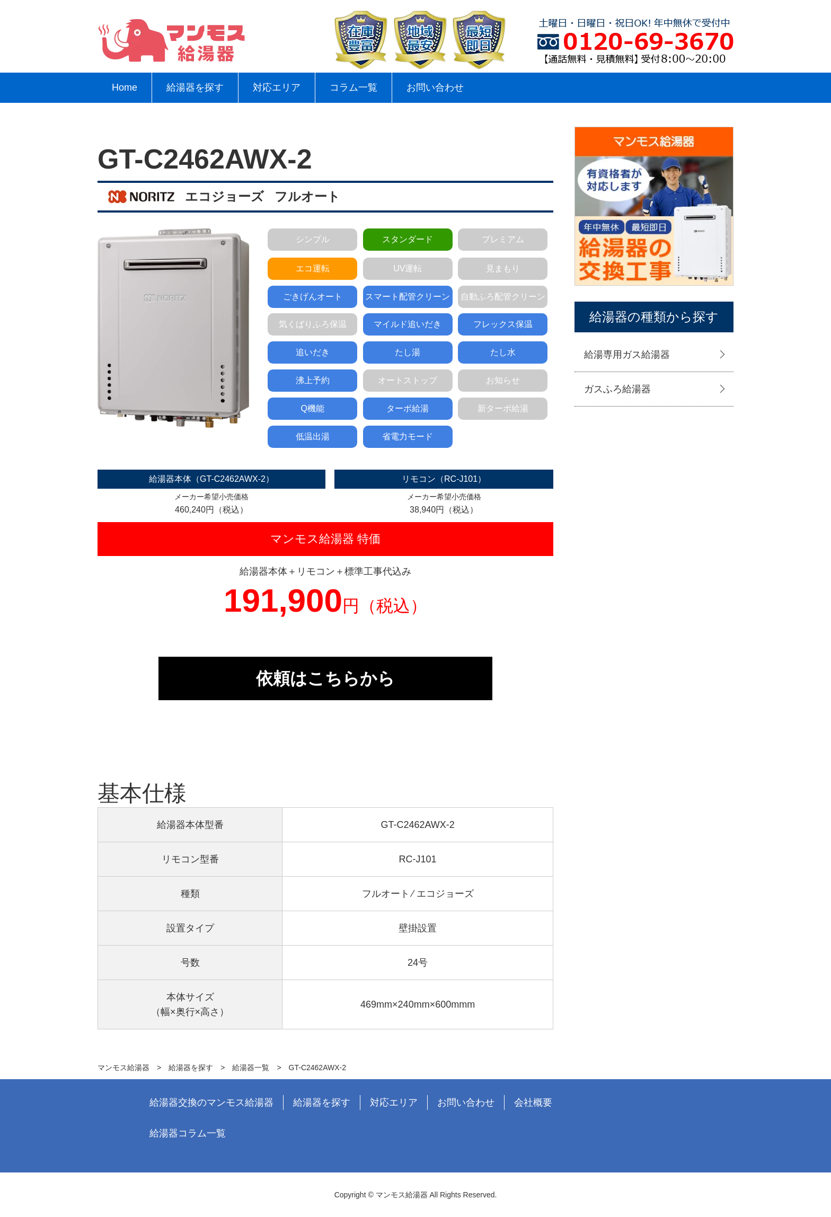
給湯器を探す (195, 87)
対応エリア (276, 87)
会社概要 (533, 1102)
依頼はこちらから (325, 678)
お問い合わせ (435, 87)
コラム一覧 (353, 87)
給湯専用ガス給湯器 (627, 354)
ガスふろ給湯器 (617, 389)
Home (124, 87)
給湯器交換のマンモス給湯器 (211, 1102)
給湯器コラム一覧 (187, 1133)
